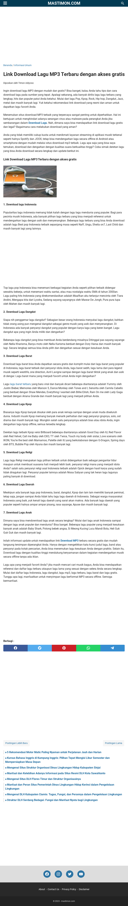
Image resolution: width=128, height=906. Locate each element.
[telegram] (112, 648)
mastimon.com (64, 3)
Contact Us (53, 889)
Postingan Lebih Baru (16, 743)
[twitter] (40, 648)
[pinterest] (64, 648)
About (42, 889)
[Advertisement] (64, 35)
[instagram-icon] (58, 874)
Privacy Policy (69, 889)
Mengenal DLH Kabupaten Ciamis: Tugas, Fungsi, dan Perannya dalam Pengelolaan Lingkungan (64, 794)
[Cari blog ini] (123, 3)
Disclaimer (84, 889)
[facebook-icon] (47, 874)
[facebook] (15, 648)
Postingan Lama (113, 743)
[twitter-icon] (69, 874)
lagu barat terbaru (20, 384)
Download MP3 (69, 540)
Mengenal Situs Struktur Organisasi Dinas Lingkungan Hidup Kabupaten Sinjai (53, 767)
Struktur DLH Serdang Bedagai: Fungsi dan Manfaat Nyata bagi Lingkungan (52, 800)
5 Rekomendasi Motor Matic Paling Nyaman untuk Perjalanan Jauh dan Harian (54, 752)
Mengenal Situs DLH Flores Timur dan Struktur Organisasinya (44, 779)
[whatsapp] (88, 648)
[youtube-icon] (81, 874)
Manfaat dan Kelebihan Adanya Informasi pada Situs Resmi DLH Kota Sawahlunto (56, 773)
